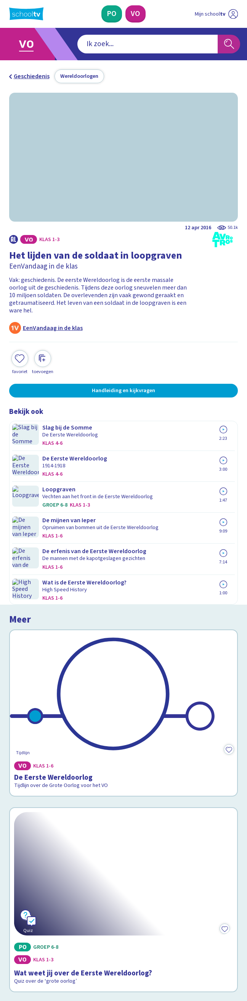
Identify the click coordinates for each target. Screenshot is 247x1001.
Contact (22, 787)
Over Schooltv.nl (36, 809)
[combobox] (112, 44)
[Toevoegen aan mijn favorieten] (19, 361)
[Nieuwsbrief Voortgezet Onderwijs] (163, 876)
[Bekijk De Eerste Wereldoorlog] (123, 475)
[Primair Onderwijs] (111, 14)
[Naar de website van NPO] (233, 14)
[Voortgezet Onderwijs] (135, 14)
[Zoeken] (229, 44)
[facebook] (13, 937)
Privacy (21, 819)
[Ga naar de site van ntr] (209, 955)
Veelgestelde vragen (43, 798)
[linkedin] (46, 937)
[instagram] (29, 937)
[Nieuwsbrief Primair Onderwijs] (83, 876)
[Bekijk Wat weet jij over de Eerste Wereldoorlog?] (123, 592)
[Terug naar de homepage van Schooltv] (26, 13)
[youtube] (63, 937)
